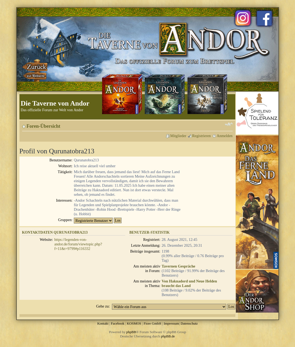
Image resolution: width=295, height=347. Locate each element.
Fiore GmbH (152, 323)
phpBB (131, 332)
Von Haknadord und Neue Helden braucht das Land (189, 283)
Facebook (117, 323)
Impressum (171, 323)
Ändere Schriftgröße (229, 124)
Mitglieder (178, 136)
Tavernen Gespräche (178, 266)
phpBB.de (168, 336)
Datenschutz (189, 323)
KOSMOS (134, 323)
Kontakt (102, 323)
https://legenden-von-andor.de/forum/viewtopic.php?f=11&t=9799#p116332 (78, 244)
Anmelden (225, 136)
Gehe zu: (103, 306)
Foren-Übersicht (43, 126)
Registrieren (201, 136)
